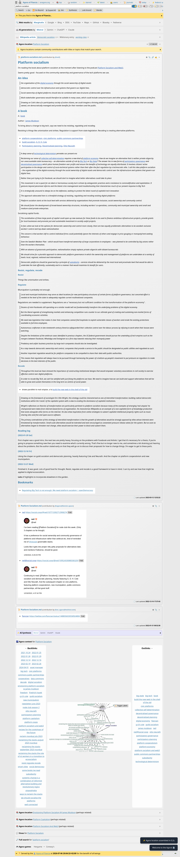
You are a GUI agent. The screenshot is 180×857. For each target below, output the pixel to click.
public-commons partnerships (70, 138)
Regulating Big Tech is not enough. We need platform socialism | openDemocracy (57, 490)
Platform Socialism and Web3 (110, 68)
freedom (24, 692)
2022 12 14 (25, 660)
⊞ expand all (51, 10)
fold (70, 512)
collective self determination (147, 710)
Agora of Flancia (43, 853)
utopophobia (31, 790)
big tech (24, 671)
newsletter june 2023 (31, 703)
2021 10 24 (25, 652)
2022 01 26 (25, 656)
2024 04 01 (24, 667)
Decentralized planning (52, 146)
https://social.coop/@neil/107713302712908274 (46, 512)
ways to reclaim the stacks (31, 794)
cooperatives (23, 678)
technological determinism (45, 153)
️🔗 (153, 57)
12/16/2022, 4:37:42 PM (33, 593)
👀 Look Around (85, 10)
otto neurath (31, 711)
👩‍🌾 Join (61, 10)
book (23, 116)
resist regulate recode (31, 763)
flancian (25, 616)
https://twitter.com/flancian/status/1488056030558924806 (54, 616)
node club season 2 (31, 707)
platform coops (31, 722)
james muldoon (145, 728)
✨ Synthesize (71, 10)
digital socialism (35, 682)
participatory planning (31, 715)
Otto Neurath (69, 146)
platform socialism (35, 833)
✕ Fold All (153, 44)
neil (23, 512)
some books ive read (31, 770)
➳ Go (28, 10)
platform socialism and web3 (31, 726)
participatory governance (134, 161)
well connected (31, 804)
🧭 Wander (98, 10)
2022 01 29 (36, 656)
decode (23, 682)
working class (81, 37)
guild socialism (36, 696)
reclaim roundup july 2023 (31, 736)
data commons (37, 678)
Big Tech (83, 161)
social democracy (36, 766)
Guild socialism (28, 142)
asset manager (36, 667)
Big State (93, 161)
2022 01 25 (36, 652)
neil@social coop (141, 732)
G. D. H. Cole (41, 142)
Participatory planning (31, 146)
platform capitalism (31, 718)
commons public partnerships (31, 675)
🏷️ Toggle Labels (121, 706)
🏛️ (34, 853)
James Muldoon (32, 121)
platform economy (90, 158)
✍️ (156, 57)
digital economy (46, 83)
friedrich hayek (35, 692)
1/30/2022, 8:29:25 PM (32, 555)
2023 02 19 (25, 663)
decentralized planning (147, 717)
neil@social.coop (29, 560)
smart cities (23, 766)
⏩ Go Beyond (38, 10)
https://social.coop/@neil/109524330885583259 (57, 560)
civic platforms (49, 138)
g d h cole (24, 696)
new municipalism (31, 700)
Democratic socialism (46, 37)
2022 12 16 (36, 660)
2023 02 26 (36, 663)
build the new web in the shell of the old (70, 389)
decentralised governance (31, 164)
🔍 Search (20, 10)
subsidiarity (74, 262)
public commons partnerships (147, 754)
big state (140, 695)
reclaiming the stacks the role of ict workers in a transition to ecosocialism (31, 756)
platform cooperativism (32, 138)
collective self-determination (52, 158)
